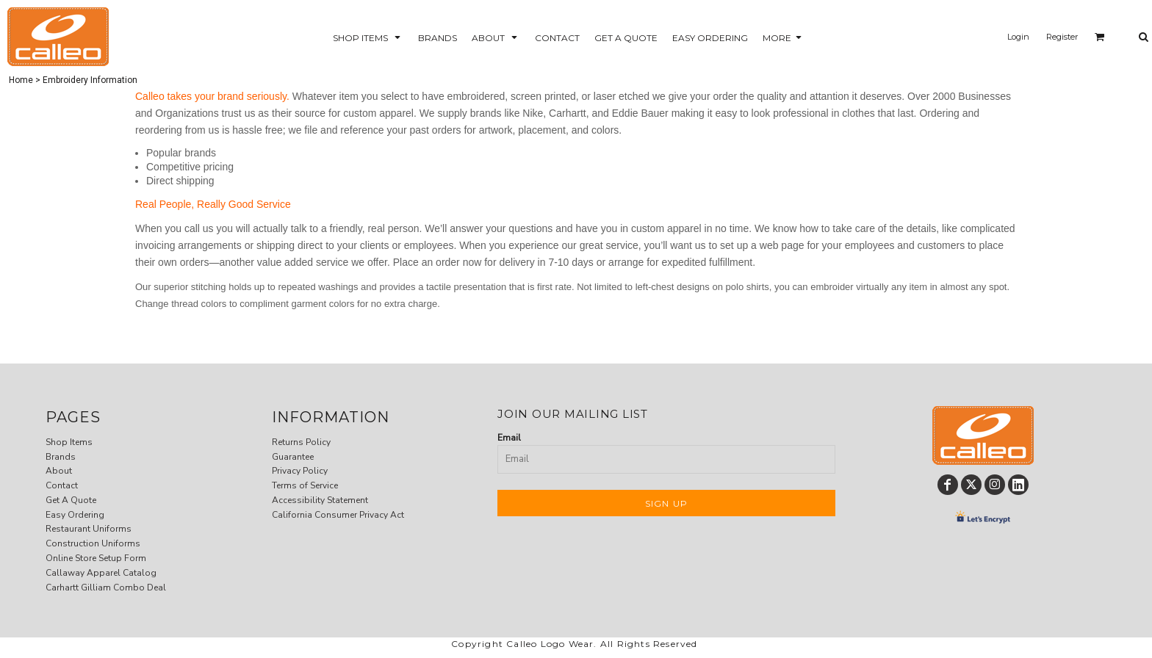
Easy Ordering (75, 515)
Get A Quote (71, 500)
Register (1062, 37)
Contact (62, 485)
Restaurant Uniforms (89, 529)
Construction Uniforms (93, 543)
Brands (61, 457)
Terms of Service (305, 485)
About (59, 471)
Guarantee (293, 457)
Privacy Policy (300, 471)
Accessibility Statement (320, 500)
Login (1018, 37)
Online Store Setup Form (96, 558)
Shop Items (69, 442)
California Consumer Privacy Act (338, 515)
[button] (368, 37)
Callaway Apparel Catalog (101, 573)
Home (21, 80)
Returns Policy (301, 442)
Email (509, 438)
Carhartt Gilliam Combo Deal (106, 587)
